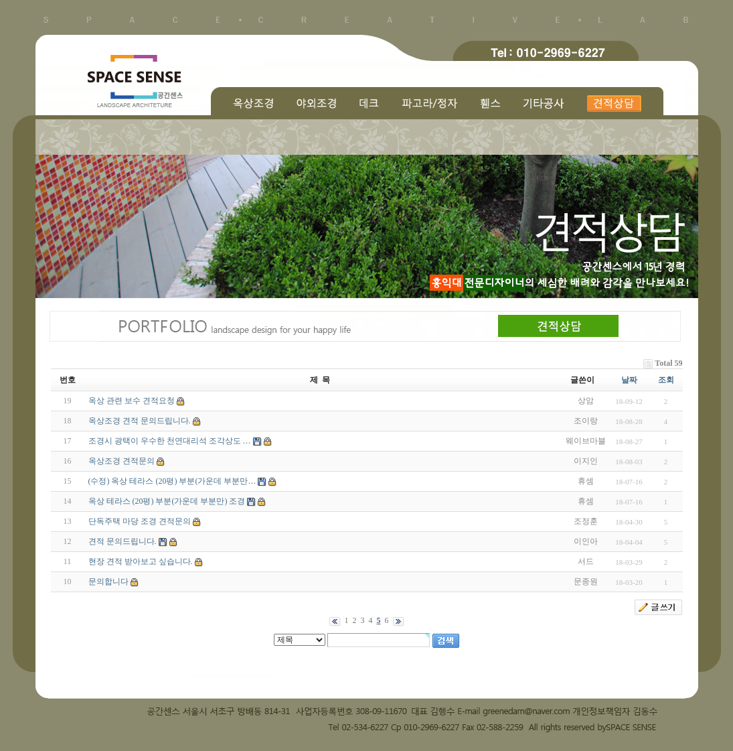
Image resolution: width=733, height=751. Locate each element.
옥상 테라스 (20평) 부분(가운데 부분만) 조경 (167, 501)
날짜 (629, 380)
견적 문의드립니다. (122, 541)
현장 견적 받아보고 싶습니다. (140, 561)
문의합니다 (108, 581)
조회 (666, 380)
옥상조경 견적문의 (121, 461)
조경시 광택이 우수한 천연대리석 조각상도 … (169, 441)
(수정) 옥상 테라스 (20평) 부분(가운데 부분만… (172, 481)
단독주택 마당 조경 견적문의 (139, 521)
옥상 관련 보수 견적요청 (131, 400)
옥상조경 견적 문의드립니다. (139, 420)
